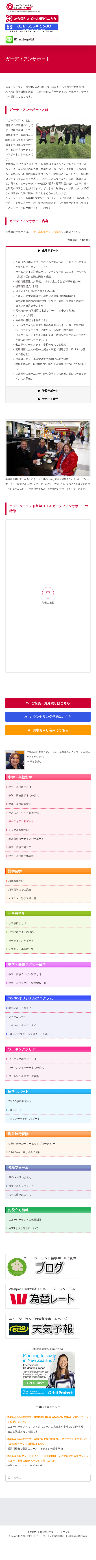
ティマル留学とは (18, 830)
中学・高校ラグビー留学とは (24, 974)
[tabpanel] (48, 320)
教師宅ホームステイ (19, 1008)
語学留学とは (16, 881)
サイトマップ (62, 1532)
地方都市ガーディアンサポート (26, 838)
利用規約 (32, 1532)
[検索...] (48, 1478)
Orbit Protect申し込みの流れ (24, 1152)
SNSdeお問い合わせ (20, 1177)
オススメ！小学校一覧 (21, 949)
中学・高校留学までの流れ (46, 231)
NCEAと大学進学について (23, 1228)
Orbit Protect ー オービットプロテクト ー (31, 1143)
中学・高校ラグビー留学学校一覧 (27, 982)
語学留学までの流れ (19, 889)
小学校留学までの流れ (21, 931)
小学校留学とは (17, 923)
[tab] (48, 250)
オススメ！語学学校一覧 (22, 898)
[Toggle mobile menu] (89, 10)
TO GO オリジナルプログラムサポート (30, 1034)
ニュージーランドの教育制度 (24, 1219)
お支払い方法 (46, 1532)
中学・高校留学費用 (19, 804)
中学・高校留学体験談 (21, 855)
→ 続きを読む (34, 761)
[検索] (9, 1478)
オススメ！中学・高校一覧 (23, 812)
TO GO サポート (17, 1110)
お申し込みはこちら (19, 1194)
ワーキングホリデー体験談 (23, 1076)
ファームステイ (17, 1016)
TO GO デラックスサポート (24, 1118)
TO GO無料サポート (20, 1101)
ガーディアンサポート (21, 821)
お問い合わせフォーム (21, 1186)
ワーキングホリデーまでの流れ (26, 1067)
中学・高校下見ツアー (21, 847)
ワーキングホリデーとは (22, 1058)
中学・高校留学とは (19, 786)
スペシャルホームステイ (22, 1025)
